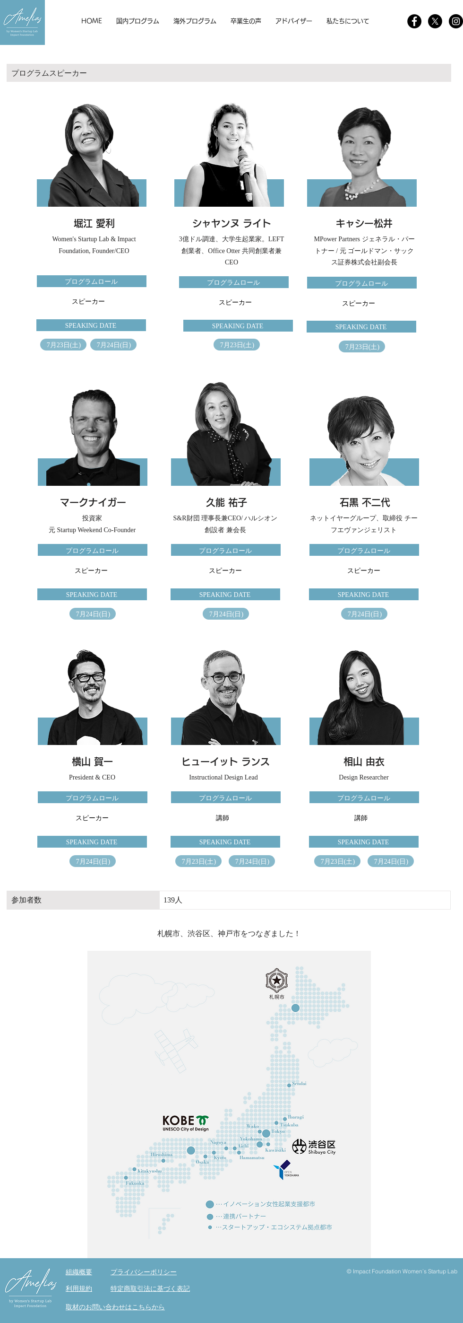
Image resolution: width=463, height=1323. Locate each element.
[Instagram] (456, 21)
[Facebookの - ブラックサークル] (414, 21)
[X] (435, 21)
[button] (137, 21)
